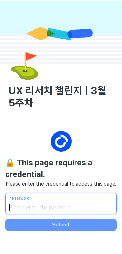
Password (21, 198)
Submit (61, 224)
